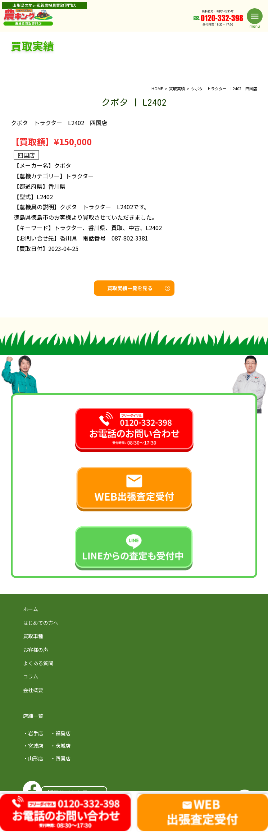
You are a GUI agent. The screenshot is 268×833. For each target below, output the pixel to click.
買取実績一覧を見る (138, 288)
